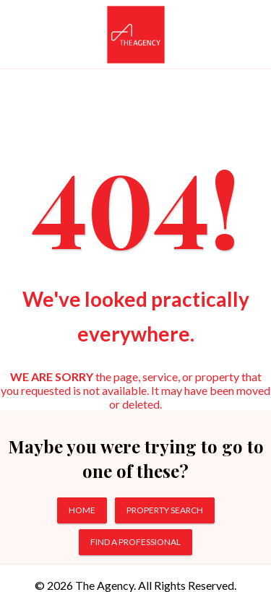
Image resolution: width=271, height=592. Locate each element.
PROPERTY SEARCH (164, 510)
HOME (82, 510)
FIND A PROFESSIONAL (135, 541)
